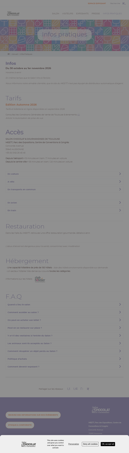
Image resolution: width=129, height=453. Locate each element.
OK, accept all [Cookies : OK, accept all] (108, 444)
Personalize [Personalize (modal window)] (73, 444)
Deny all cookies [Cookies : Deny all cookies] (90, 444)
